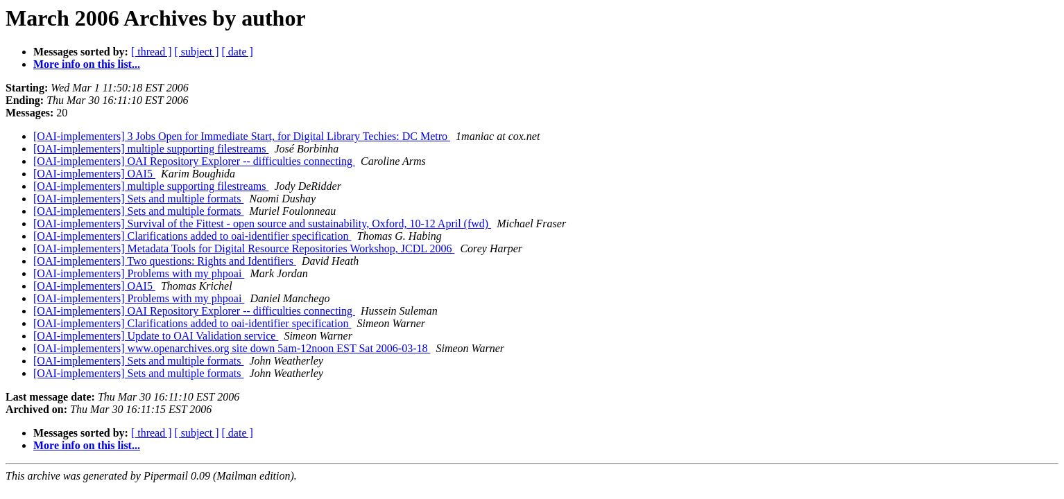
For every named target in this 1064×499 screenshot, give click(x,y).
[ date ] (237, 52)
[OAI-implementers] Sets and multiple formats (138, 198)
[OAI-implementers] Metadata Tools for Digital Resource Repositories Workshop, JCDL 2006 (243, 248)
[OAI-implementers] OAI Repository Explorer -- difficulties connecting (194, 161)
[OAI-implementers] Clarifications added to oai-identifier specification (192, 236)
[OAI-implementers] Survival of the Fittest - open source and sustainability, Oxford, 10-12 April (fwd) (262, 223)
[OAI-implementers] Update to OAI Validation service (155, 336)
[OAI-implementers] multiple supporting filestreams (150, 149)
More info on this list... (86, 64)
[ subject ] (197, 52)
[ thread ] (151, 52)
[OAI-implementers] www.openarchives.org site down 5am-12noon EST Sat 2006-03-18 (231, 348)
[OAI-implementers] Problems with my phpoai (138, 273)
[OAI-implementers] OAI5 (94, 174)
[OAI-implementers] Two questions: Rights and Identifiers (164, 261)
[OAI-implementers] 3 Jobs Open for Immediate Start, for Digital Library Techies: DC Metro (241, 136)
